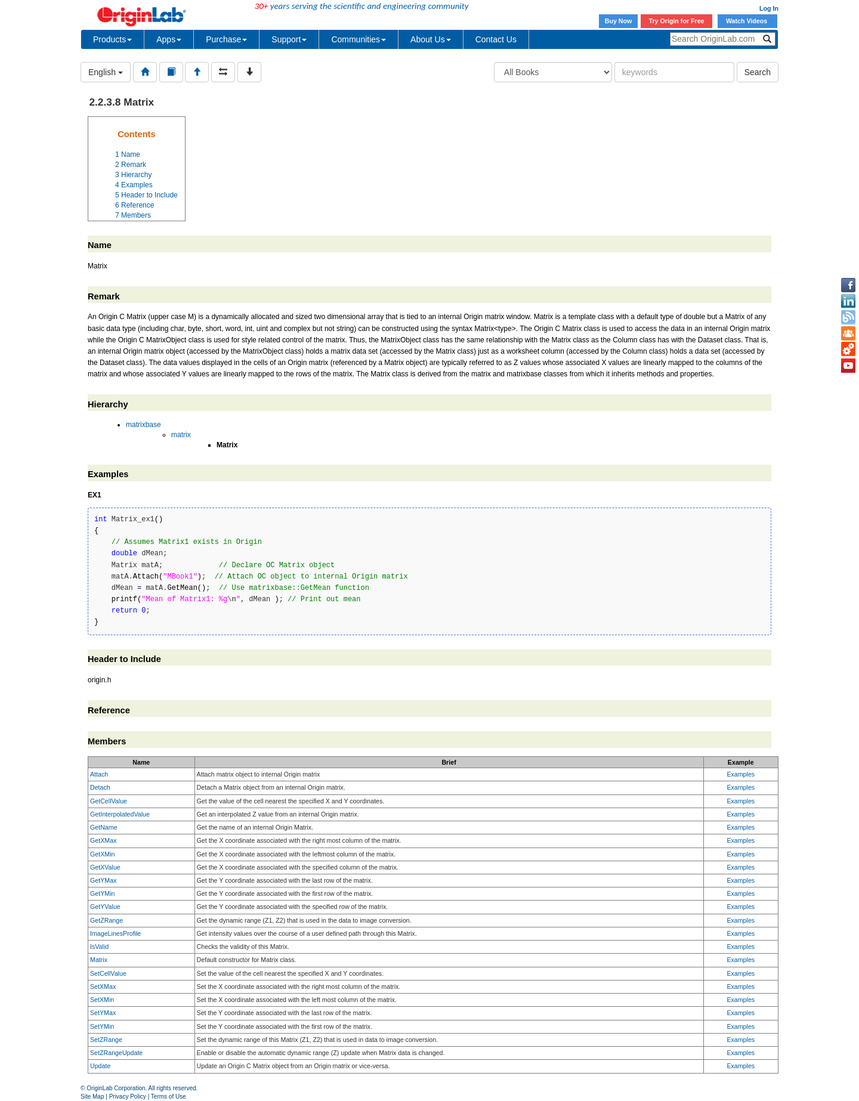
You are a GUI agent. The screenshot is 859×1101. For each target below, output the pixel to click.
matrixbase (143, 424)
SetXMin (102, 999)
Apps (168, 39)
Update (100, 1065)
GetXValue (105, 867)
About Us (430, 39)
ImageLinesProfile (115, 933)
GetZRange (106, 920)
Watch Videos (747, 20)
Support (289, 39)
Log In (768, 8)
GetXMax (103, 840)
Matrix (98, 959)
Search (757, 72)
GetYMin (102, 893)
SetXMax (103, 986)
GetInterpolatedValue (120, 814)
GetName (104, 827)
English (105, 72)
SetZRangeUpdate (116, 1052)
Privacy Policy (127, 1096)
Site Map (92, 1096)
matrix (181, 435)
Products (112, 39)
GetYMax (103, 880)
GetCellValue (108, 801)
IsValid (99, 946)
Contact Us (496, 39)
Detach (100, 787)
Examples (741, 774)
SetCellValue (108, 973)
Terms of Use (168, 1096)
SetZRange (106, 1039)
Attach (99, 774)
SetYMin (102, 1026)
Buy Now (618, 20)
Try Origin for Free (676, 20)
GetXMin (102, 854)
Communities (358, 39)
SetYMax (103, 1012)
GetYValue (105, 906)
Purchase (226, 39)
